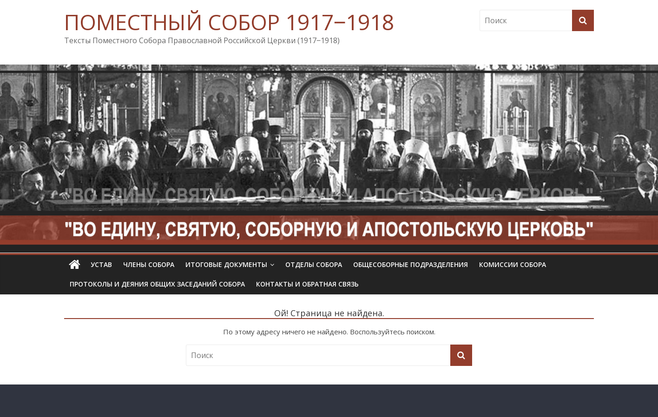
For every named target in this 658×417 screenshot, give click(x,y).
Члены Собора (148, 264)
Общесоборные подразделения (410, 264)
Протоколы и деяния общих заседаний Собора (157, 284)
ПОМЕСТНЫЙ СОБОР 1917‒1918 (229, 21)
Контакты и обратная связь (307, 284)
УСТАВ (101, 264)
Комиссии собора (512, 264)
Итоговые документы (226, 264)
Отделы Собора (313, 264)
